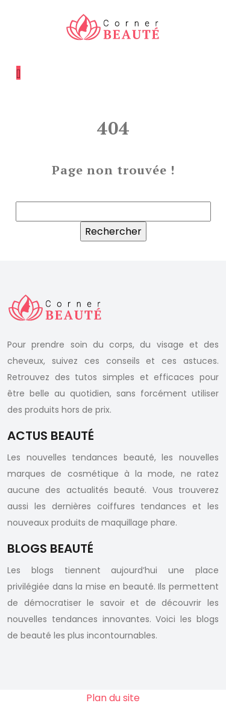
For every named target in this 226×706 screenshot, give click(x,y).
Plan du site (113, 698)
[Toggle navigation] (18, 72)
